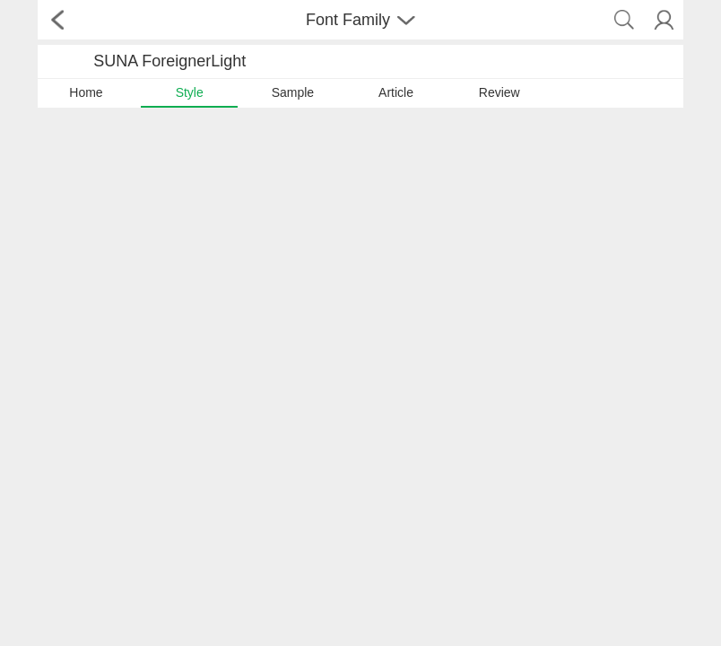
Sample (293, 92)
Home (85, 92)
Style (190, 92)
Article (395, 92)
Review (499, 92)
